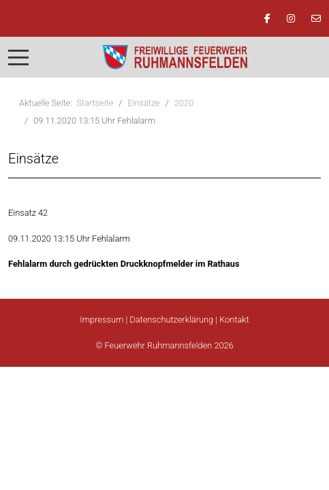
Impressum (101, 319)
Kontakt (234, 319)
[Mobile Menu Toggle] (18, 57)
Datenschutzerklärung (171, 319)
